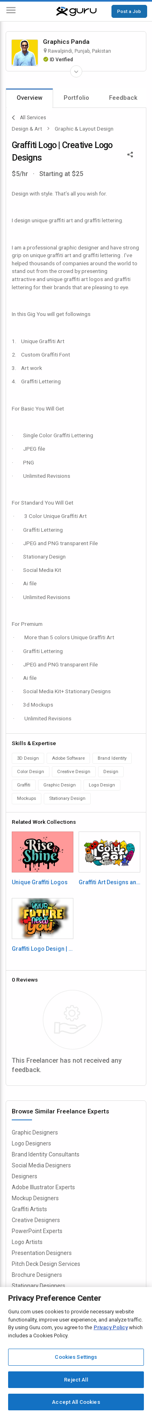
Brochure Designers (37, 1275)
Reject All (76, 1380)
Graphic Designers (35, 1132)
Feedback (123, 97)
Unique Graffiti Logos (40, 882)
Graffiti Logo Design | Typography (42, 948)
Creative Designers (36, 1220)
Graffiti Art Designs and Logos (109, 882)
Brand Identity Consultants (45, 1154)
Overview (30, 97)
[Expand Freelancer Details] (76, 71)
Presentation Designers (42, 1253)
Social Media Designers (41, 1165)
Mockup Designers (35, 1198)
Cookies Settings (76, 1357)
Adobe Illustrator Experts (43, 1187)
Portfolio (76, 97)
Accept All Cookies (76, 1402)
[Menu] (11, 11)
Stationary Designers (38, 1286)
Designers (24, 1176)
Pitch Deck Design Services (46, 1264)
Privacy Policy (111, 1327)
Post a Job (129, 11)
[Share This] (130, 154)
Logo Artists (27, 1242)
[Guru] (76, 11)
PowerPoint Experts (37, 1231)
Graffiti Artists (29, 1209)
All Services (29, 117)
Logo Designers (31, 1143)
